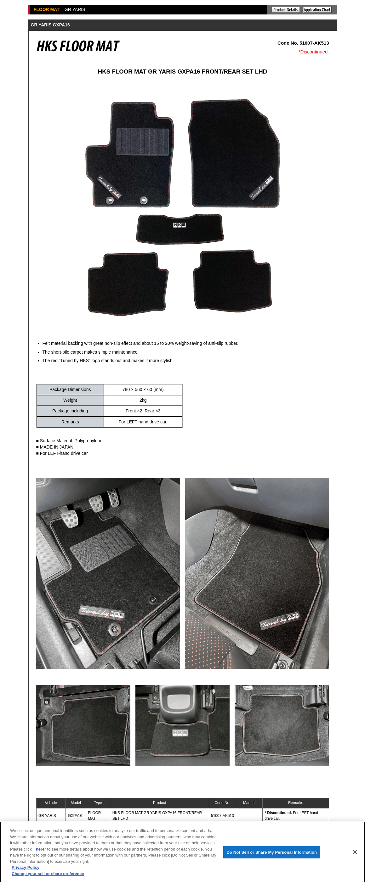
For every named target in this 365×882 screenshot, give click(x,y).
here (40, 851)
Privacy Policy (25, 870)
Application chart (317, 10)
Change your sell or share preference (48, 876)
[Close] (355, 855)
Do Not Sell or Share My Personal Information (271, 854)
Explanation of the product (286, 10)
